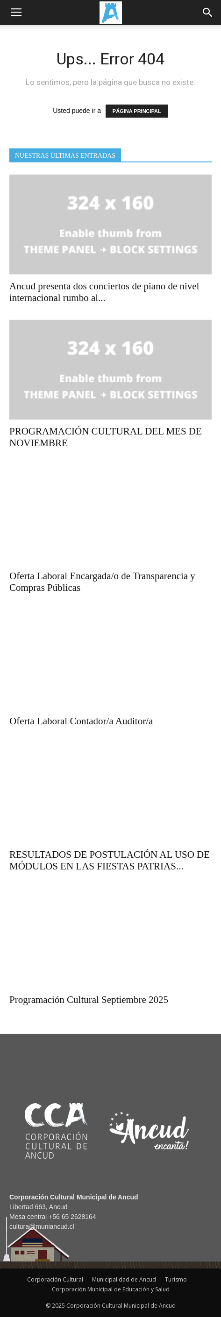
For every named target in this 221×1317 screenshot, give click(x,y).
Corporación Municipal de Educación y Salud (111, 1289)
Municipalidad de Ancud (124, 1279)
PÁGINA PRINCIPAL (137, 111)
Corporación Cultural (55, 1279)
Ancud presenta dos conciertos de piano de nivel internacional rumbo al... (104, 291)
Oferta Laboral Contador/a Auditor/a (81, 721)
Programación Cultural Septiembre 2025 (88, 999)
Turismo (176, 1279)
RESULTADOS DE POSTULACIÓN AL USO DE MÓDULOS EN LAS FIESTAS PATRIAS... (109, 860)
